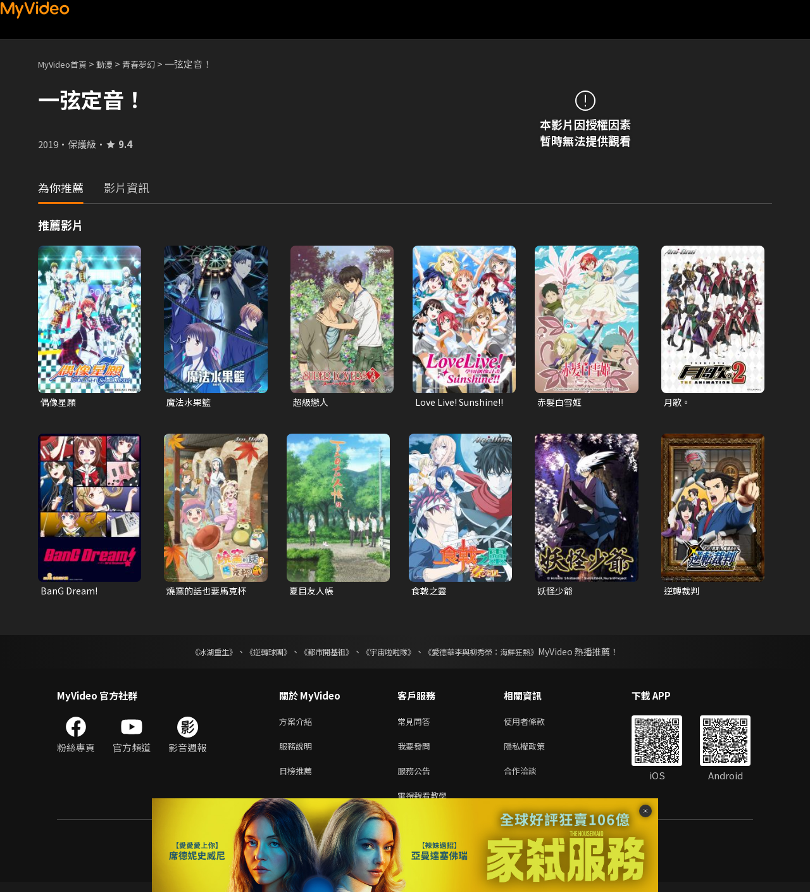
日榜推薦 (298, 777)
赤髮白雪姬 (561, 402)
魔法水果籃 (190, 402)
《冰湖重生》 (191, 654)
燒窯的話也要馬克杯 (209, 592)
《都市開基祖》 (320, 654)
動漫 (114, 63)
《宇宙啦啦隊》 (391, 654)
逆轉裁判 (683, 592)
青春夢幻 (152, 63)
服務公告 (416, 777)
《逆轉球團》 (253, 654)
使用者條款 (535, 724)
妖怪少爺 (556, 592)
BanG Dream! (69, 592)
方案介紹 (298, 724)
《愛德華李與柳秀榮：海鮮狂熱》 (497, 654)
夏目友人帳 (313, 592)
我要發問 (416, 751)
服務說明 (298, 751)
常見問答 (416, 724)
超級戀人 (312, 402)
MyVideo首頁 (67, 63)
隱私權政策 (535, 751)
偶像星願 (59, 402)
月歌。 (678, 402)
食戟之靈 (430, 592)
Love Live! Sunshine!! (439, 403)
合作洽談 (530, 777)
